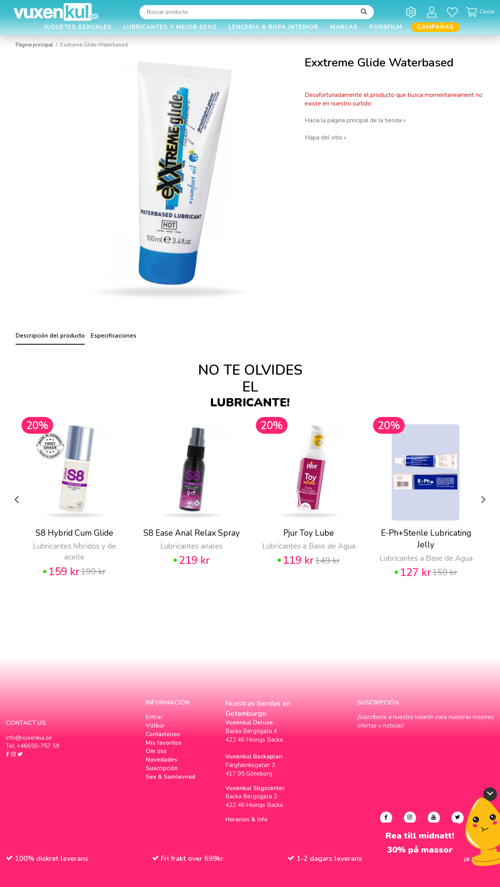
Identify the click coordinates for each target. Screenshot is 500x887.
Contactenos (163, 734)
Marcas (344, 27)
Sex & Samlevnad (170, 777)
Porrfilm (386, 27)
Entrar (154, 717)
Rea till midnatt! (420, 836)
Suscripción (162, 768)
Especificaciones (113, 336)
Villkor (155, 726)
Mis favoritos (164, 743)
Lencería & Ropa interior (273, 27)
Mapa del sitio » (325, 137)
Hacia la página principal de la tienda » (355, 120)
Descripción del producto (50, 336)
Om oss (156, 751)
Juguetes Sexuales (78, 27)
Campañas (435, 27)
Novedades (161, 760)
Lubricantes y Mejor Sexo (170, 27)
